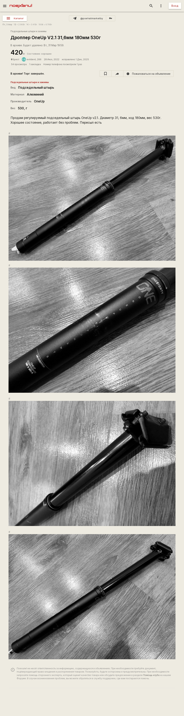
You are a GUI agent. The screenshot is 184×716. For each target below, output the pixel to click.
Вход (174, 5)
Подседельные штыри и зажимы (28, 31)
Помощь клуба (151, 675)
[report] (148, 73)
